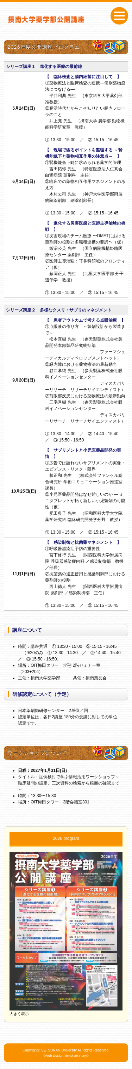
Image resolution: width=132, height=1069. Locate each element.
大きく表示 (19, 1014)
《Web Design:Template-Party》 (66, 1055)
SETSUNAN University (59, 1050)
